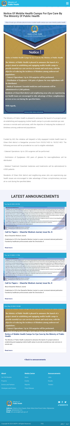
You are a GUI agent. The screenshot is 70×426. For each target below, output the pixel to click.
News (26, 377)
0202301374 (63, 405)
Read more (8, 248)
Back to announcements (35, 360)
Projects (4, 381)
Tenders (50, 384)
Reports (27, 384)
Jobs (49, 377)
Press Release (29, 388)
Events (27, 381)
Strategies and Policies (8, 388)
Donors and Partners (7, 384)
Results (50, 381)
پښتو (62, 424)
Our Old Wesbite (6, 377)
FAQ (42, 424)
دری (67, 424)
